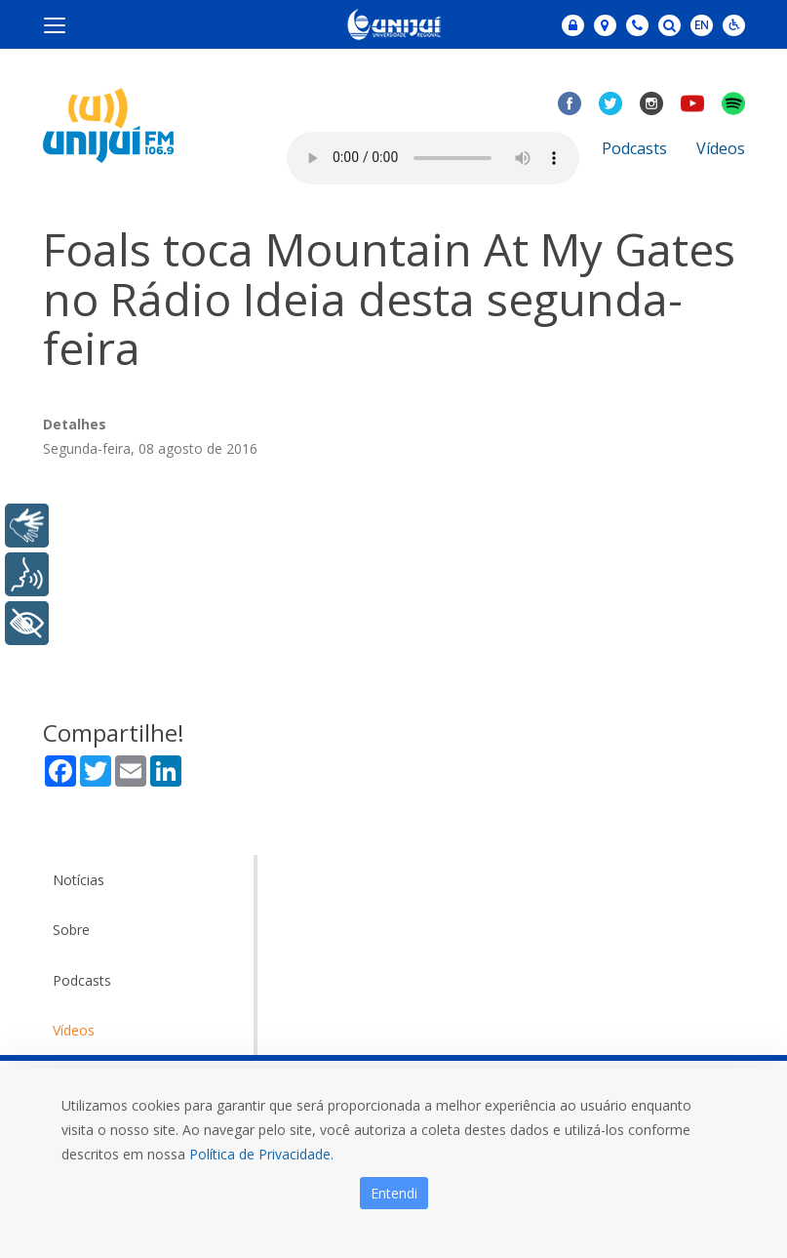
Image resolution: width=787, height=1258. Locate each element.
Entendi (394, 1193)
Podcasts (634, 148)
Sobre (71, 929)
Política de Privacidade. (261, 1154)
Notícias (78, 880)
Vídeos (720, 148)
